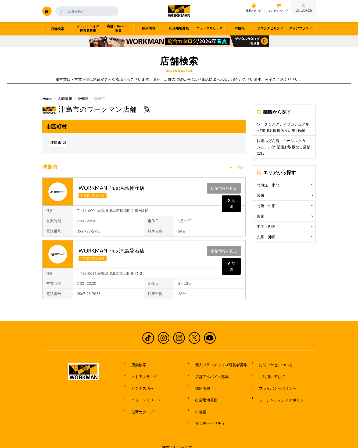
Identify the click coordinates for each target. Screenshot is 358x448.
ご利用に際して (268, 372)
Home (47, 98)
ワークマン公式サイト (179, 11)
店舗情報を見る (225, 187)
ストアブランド (141, 372)
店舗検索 (135, 363)
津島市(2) (58, 142)
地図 (231, 196)
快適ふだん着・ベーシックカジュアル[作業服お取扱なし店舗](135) (284, 147)
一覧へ (238, 167)
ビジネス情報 (139, 380)
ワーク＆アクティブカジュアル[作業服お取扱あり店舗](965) (283, 127)
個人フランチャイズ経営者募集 (217, 363)
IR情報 (196, 398)
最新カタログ (139, 398)
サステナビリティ (206, 406)
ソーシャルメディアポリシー (279, 389)
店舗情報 (64, 98)
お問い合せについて (272, 363)
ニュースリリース (143, 389)
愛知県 (83, 98)
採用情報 (198, 380)
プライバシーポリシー (274, 380)
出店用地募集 (202, 389)
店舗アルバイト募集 (208, 372)
